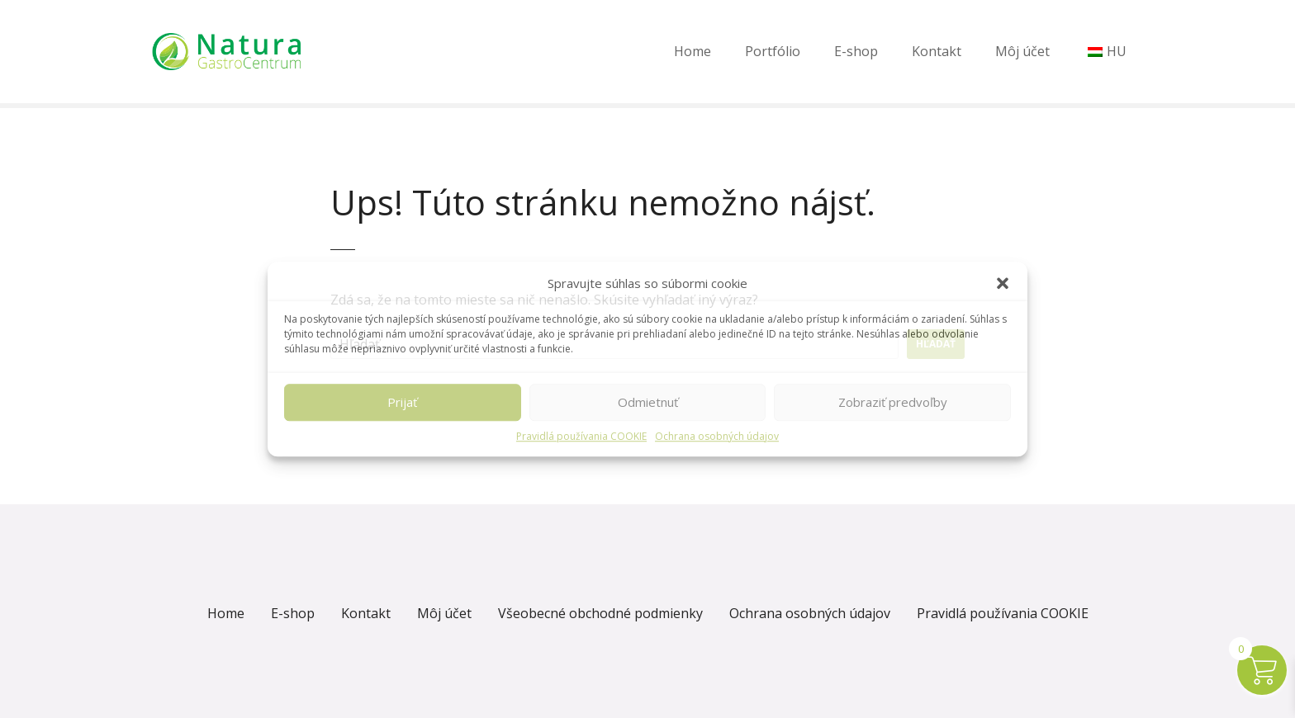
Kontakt (936, 51)
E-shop (856, 51)
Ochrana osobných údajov (717, 436)
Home (692, 51)
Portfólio (772, 51)
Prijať (402, 402)
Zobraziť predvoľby (892, 402)
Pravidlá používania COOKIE (581, 436)
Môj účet (1022, 51)
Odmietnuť (648, 402)
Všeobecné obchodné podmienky (600, 613)
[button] (1002, 284)
